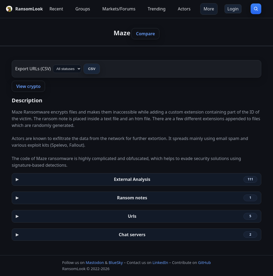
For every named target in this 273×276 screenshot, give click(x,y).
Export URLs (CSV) (33, 69)
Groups (82, 9)
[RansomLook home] (22, 9)
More (209, 9)
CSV (91, 69)
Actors (184, 9)
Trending (157, 9)
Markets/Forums (118, 9)
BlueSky (116, 262)
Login (233, 9)
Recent (56, 9)
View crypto (28, 86)
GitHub (204, 262)
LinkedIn (160, 262)
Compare (145, 34)
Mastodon (95, 262)
